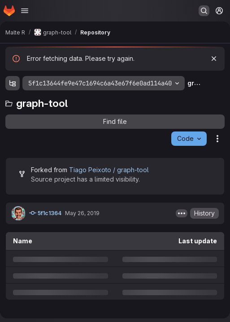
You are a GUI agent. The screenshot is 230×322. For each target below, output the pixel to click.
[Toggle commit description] (181, 213)
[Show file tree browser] (12, 83)
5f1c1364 (45, 212)
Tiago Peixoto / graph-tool (109, 170)
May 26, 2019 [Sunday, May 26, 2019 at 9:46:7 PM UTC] (82, 213)
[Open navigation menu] (24, 11)
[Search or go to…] (204, 10)
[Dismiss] (213, 58)
